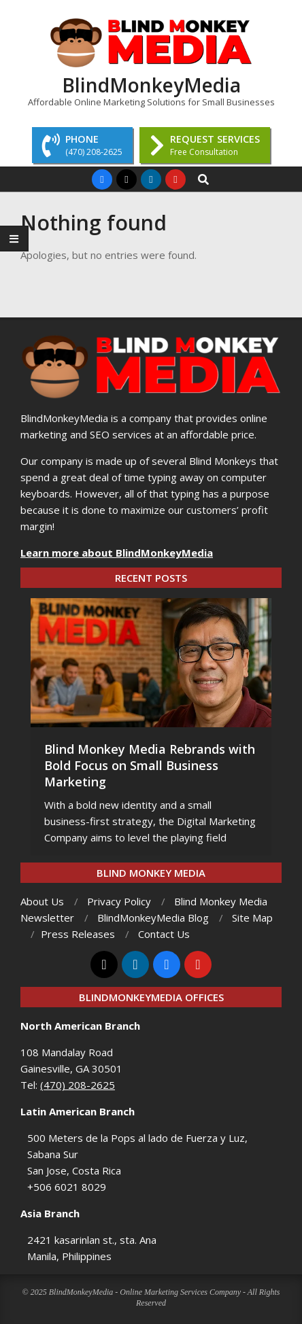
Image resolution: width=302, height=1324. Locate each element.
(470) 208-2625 (77, 1085)
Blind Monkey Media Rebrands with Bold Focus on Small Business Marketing (149, 765)
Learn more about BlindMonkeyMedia (116, 552)
